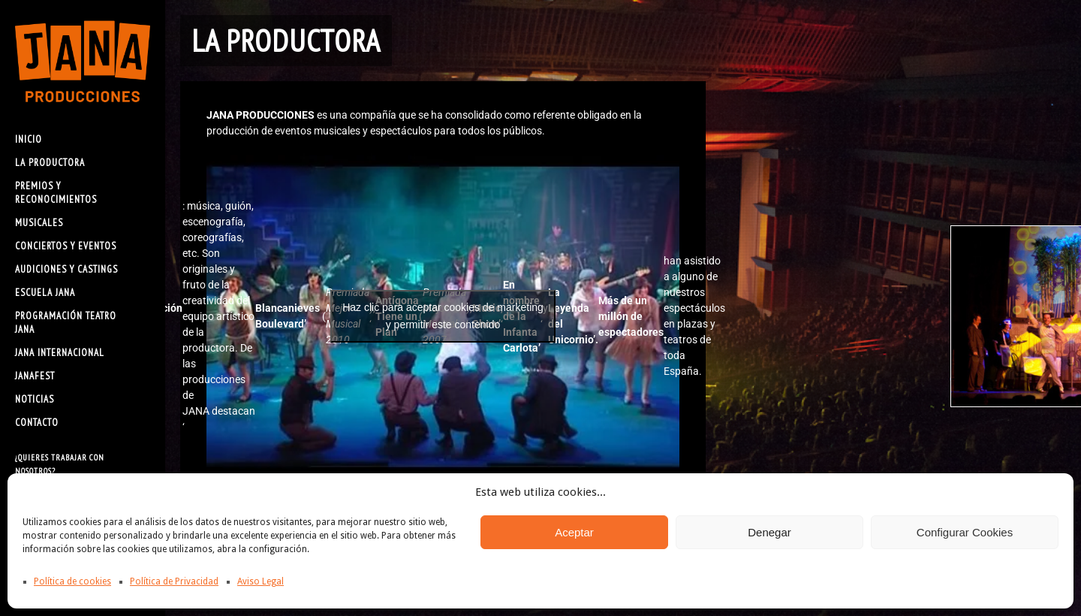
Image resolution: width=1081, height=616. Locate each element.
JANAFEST (35, 376)
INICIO (28, 139)
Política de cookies (72, 581)
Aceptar (574, 532)
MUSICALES (39, 222)
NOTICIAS (34, 399)
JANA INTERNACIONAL (59, 352)
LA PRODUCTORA (50, 162)
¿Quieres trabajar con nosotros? (59, 464)
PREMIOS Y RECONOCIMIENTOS (56, 193)
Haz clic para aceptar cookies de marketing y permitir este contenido (443, 316)
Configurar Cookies (965, 532)
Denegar (769, 532)
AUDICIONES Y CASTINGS (66, 269)
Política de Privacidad (174, 581)
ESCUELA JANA (45, 292)
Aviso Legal (260, 581)
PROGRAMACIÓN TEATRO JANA (65, 323)
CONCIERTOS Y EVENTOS (65, 246)
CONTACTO (37, 422)
